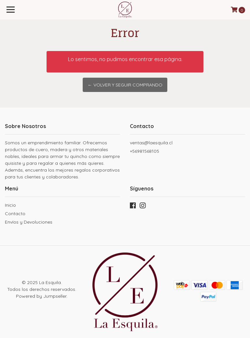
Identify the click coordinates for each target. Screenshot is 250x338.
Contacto (15, 213)
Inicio (10, 205)
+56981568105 (144, 151)
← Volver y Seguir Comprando (125, 85)
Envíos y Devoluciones (28, 222)
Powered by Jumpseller (41, 296)
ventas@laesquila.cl (151, 143)
